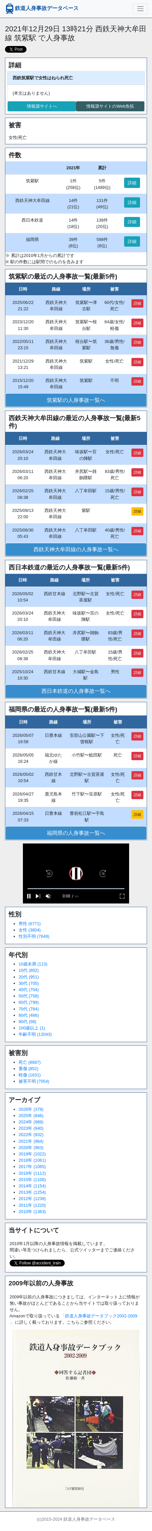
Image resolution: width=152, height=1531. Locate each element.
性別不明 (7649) (34, 936)
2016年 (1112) (32, 1173)
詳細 (132, 182)
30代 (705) (29, 983)
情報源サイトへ (42, 106)
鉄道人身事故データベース (41, 8)
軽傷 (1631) (30, 1074)
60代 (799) (29, 1002)
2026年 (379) (31, 1109)
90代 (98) (28, 1021)
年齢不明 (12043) (35, 1034)
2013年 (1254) (32, 1192)
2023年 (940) (31, 1128)
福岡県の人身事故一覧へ (76, 833)
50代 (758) (29, 995)
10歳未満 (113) (33, 963)
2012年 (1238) (32, 1198)
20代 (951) (29, 976)
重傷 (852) (28, 1068)
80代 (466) (29, 1015)
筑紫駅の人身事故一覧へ (76, 400)
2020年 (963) (31, 1147)
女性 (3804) (30, 929)
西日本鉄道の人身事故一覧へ (76, 691)
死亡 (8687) (30, 1062)
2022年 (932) (31, 1134)
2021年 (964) (31, 1141)
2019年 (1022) (32, 1153)
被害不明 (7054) (34, 1081)
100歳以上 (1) (32, 1027)
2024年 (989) (31, 1121)
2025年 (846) (31, 1115)
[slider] (76, 888)
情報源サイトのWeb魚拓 (110, 106)
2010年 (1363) (32, 1211)
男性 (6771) (30, 923)
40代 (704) (29, 989)
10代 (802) (29, 970)
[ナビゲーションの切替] (140, 8)
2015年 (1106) (32, 1179)
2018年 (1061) (32, 1160)
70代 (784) (29, 1008)
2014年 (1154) (32, 1185)
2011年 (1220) (32, 1205)
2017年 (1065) (32, 1166)
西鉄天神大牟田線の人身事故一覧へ (76, 549)
